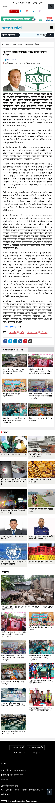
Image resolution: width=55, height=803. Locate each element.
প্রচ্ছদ (5, 44)
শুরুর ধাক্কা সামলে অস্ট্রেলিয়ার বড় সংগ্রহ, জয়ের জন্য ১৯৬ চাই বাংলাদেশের (14, 420)
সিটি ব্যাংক (44, 332)
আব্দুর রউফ (13, 332)
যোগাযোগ (36, 753)
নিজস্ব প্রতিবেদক (10, 60)
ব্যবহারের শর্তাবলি (36, 748)
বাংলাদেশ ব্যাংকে (32, 332)
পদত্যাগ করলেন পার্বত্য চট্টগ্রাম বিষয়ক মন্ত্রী (12, 537)
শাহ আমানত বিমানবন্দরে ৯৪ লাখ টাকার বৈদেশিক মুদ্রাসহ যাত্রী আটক (13, 705)
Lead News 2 (18, 44)
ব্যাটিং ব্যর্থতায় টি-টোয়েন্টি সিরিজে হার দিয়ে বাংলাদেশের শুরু (41, 682)
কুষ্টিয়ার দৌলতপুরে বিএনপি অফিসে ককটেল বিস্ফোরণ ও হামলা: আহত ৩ (13, 482)
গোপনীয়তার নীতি (20, 753)
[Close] (48, 35)
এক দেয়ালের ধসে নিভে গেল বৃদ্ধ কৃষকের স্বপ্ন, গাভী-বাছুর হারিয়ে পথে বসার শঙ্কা (13, 371)
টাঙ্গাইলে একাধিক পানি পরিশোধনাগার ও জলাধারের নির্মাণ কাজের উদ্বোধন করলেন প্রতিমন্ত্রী (40, 371)
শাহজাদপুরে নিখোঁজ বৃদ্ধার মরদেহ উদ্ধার (41, 510)
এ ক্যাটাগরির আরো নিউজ (13, 350)
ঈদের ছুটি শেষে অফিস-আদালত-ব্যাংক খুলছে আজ (40, 455)
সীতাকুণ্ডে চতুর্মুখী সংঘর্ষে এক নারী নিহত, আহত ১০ (13, 512)
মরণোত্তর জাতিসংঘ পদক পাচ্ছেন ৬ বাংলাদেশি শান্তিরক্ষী (13, 563)
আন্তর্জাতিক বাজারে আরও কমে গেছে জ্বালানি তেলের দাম (13, 732)
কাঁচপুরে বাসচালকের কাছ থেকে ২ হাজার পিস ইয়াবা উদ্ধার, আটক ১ (40, 709)
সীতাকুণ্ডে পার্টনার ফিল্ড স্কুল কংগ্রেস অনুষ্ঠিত (11, 395)
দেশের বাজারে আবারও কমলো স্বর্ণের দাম (40, 481)
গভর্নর (22, 332)
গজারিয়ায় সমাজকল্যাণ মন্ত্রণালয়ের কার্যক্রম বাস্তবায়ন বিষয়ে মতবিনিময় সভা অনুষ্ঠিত (40, 396)
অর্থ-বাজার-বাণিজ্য (32, 44)
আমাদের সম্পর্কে (17, 748)
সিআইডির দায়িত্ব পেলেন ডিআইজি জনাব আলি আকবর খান (41, 537)
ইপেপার (14, 11)
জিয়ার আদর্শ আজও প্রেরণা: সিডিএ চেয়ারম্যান (12, 683)
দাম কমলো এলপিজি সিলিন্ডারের (40, 562)
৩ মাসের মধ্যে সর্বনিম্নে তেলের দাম (13, 454)
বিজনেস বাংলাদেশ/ (10, 327)
